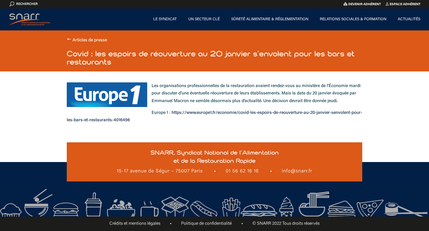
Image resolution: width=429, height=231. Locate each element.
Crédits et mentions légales (134, 223)
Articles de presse (90, 40)
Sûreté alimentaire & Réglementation (269, 19)
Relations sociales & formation (353, 19)
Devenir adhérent (362, 4)
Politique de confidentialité (206, 223)
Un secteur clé (204, 19)
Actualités (409, 19)
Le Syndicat (165, 19)
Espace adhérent (403, 4)
